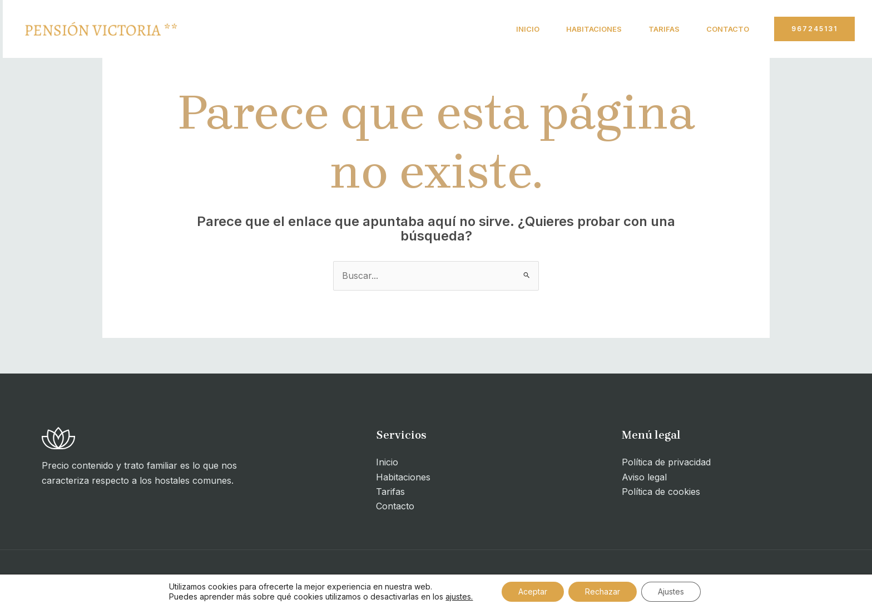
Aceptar (532, 591)
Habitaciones (594, 28)
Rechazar (602, 591)
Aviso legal (644, 477)
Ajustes (671, 591)
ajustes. (459, 596)
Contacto (727, 28)
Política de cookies (661, 491)
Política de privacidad (666, 462)
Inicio (527, 28)
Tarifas (664, 28)
